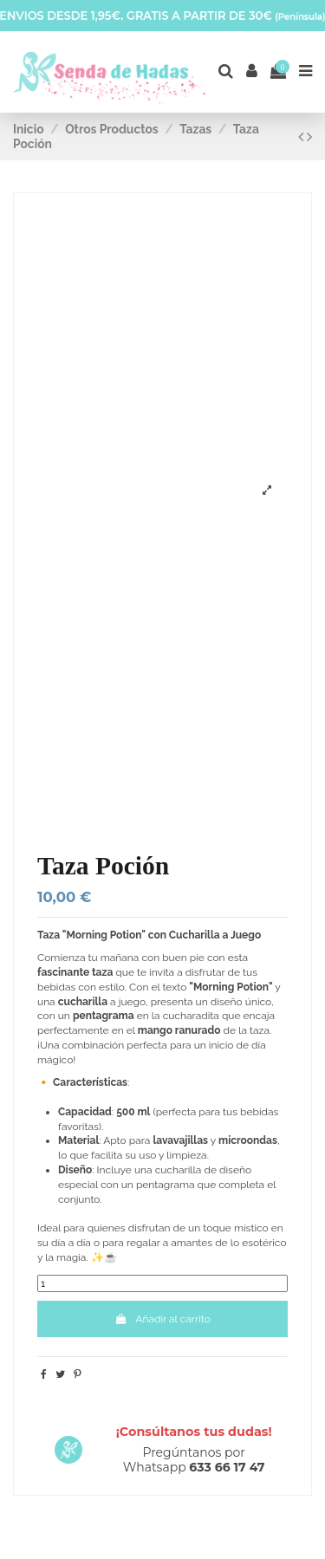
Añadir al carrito (162, 1319)
